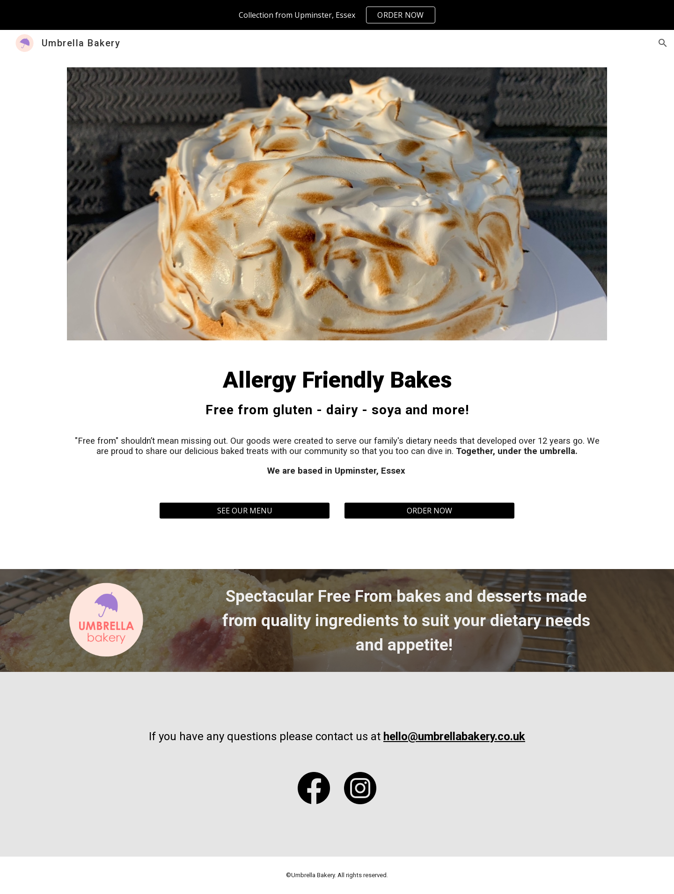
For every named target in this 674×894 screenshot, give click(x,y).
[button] (663, 43)
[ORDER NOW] (429, 510)
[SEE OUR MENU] (245, 510)
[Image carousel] (337, 203)
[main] (337, 421)
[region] (337, 15)
